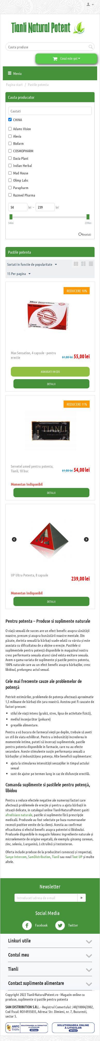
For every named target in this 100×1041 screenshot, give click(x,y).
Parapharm (18, 187)
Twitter (66, 925)
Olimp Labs (18, 180)
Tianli (55, 856)
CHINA (15, 119)
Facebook (35, 925)
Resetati (86, 234)
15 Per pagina (18, 274)
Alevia (14, 136)
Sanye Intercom (16, 856)
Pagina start (14, 84)
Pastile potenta (38, 84)
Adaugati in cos (50, 371)
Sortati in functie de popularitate (32, 264)
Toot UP (77, 856)
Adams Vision (19, 128)
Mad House (18, 173)
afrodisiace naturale (18, 814)
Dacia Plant (18, 158)
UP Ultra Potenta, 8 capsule (29, 575)
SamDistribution (39, 856)
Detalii (51, 384)
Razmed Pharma (21, 195)
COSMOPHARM (20, 150)
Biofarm (16, 143)
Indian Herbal (20, 165)
